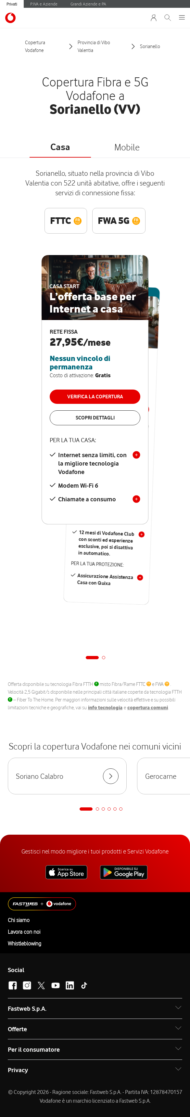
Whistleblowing (24, 943)
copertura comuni (147, 708)
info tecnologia (105, 708)
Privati (11, 3)
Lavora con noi (24, 932)
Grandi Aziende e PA (88, 3)
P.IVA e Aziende (43, 3)
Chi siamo (19, 920)
